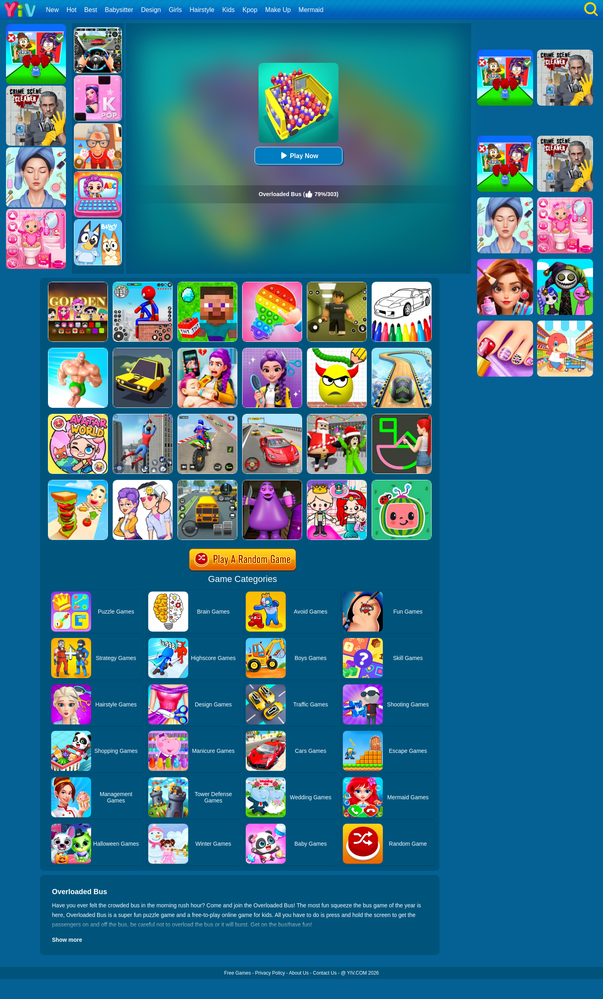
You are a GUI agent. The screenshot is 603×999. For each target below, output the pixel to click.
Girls (175, 9)
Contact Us (324, 973)
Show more (67, 940)
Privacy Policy (270, 973)
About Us (298, 973)
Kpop (250, 9)
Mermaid (311, 9)
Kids (228, 9)
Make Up (278, 9)
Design (151, 9)
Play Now (298, 155)
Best (90, 9)
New (52, 9)
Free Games (237, 973)
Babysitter (119, 9)
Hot (71, 9)
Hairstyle (202, 9)
